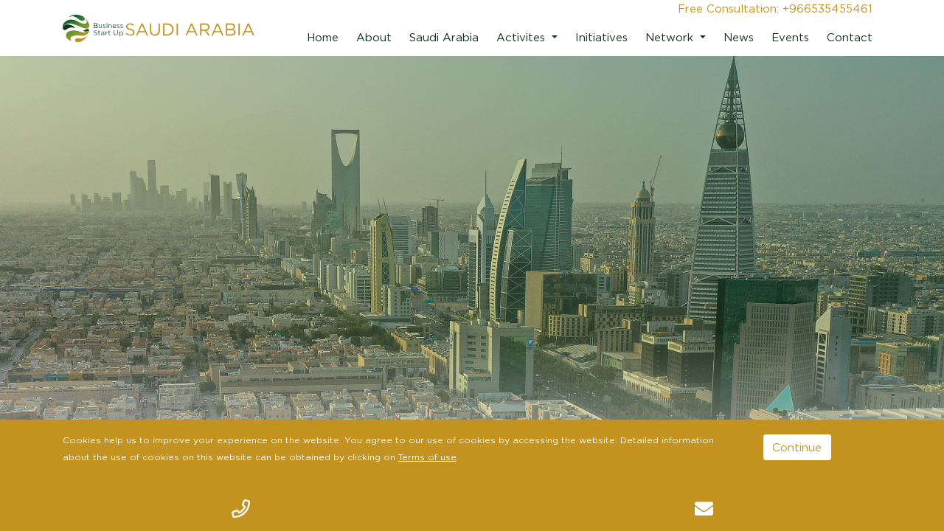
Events (790, 37)
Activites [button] (522, 37)
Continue (797, 447)
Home (323, 37)
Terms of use (427, 457)
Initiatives (601, 37)
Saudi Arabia (444, 37)
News (738, 37)
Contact (849, 37)
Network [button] (671, 37)
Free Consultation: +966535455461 (775, 8)
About (374, 37)
